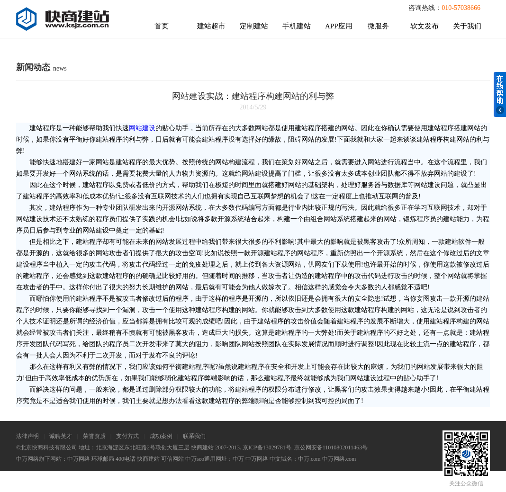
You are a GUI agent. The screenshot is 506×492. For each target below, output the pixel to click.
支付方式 (127, 436)
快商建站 (148, 459)
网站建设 (142, 128)
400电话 (126, 459)
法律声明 (27, 436)
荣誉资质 (94, 436)
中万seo (194, 459)
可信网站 (172, 459)
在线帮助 (500, 94)
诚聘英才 (60, 436)
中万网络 (78, 459)
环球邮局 (102, 459)
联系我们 (194, 436)
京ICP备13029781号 (267, 447)
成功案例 (161, 436)
